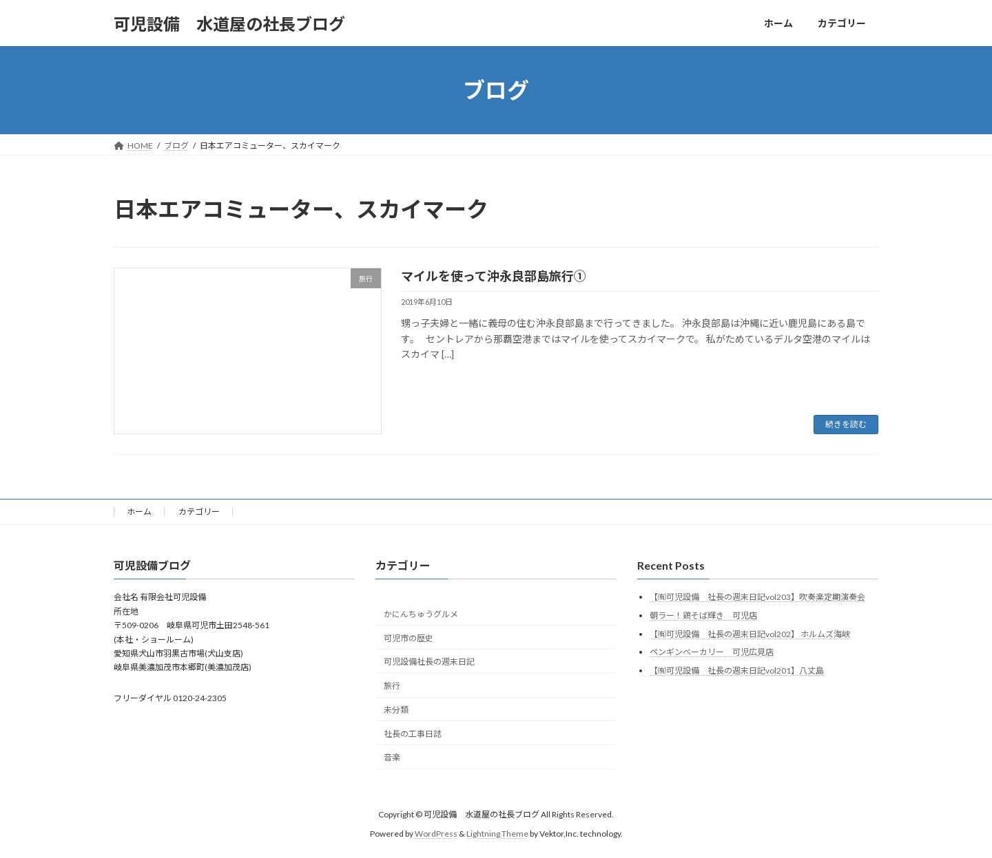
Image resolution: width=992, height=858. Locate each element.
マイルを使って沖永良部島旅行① (493, 275)
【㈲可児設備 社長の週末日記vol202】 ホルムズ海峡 (750, 634)
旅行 (392, 685)
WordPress (436, 833)
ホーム (139, 511)
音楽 (392, 757)
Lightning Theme (497, 833)
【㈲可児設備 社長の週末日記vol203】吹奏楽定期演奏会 (757, 597)
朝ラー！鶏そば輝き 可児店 (703, 615)
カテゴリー (199, 511)
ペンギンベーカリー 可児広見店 (712, 652)
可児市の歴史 (408, 638)
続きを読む (846, 424)
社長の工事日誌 (413, 734)
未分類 (396, 710)
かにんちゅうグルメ (421, 614)
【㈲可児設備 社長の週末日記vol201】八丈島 (737, 670)
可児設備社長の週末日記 (429, 661)
